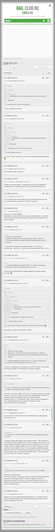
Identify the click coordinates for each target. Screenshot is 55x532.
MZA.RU (27, 13)
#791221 (6, 229)
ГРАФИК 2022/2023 (10, 63)
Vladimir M (11, 413)
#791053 (6, 196)
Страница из (43, 67)
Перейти (28, 512)
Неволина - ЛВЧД (14, 181)
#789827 (6, 169)
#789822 (6, 81)
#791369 (6, 413)
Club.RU (27, 8)
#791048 (6, 181)
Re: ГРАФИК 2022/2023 (11, 78)
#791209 (6, 211)
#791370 (6, 427)
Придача (11, 118)
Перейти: (6, 510)
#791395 (6, 494)
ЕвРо (10, 229)
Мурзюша (11, 494)
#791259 (6, 340)
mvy (10, 211)
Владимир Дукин (13, 283)
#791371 (6, 463)
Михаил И (11, 81)
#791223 (6, 258)
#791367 (6, 378)
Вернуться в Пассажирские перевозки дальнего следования (20, 517)
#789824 (6, 118)
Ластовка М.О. (13, 258)
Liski (10, 378)
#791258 (6, 283)
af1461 (11, 196)
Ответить (8, 72)
